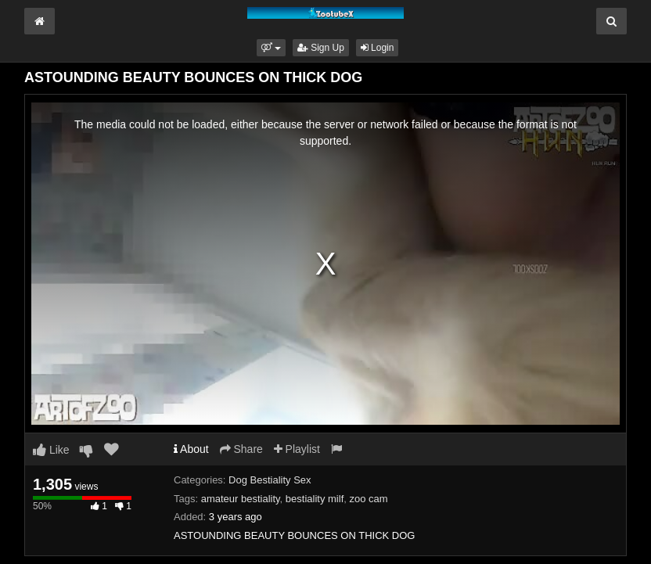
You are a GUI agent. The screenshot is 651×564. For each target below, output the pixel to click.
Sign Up (320, 47)
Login (377, 47)
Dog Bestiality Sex (269, 480)
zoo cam (369, 499)
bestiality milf (314, 499)
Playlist (297, 449)
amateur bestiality (240, 499)
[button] (271, 47)
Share (241, 449)
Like (51, 450)
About (191, 449)
